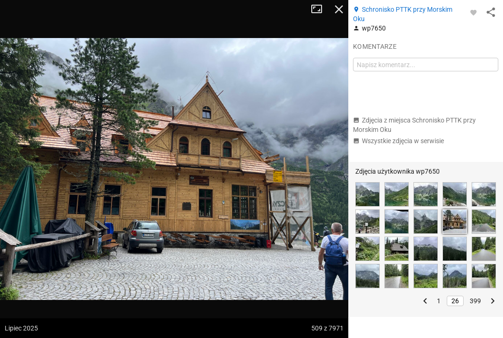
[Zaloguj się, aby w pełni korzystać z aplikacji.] (473, 12)
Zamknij (339, 9)
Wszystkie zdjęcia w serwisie (398, 141)
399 (475, 301)
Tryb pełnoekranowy (320, 9)
